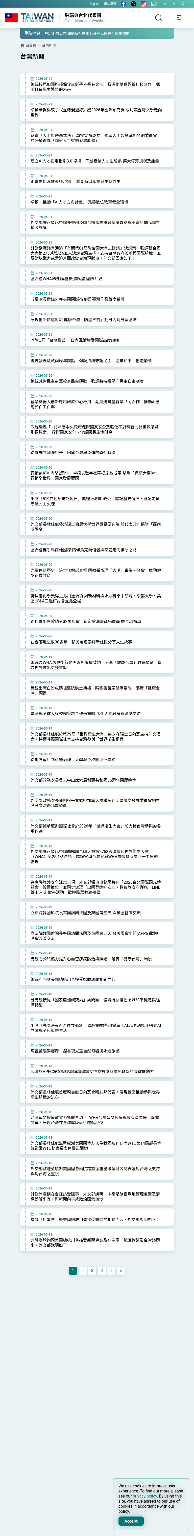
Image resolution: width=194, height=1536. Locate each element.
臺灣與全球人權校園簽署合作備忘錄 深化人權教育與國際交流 (86, 724)
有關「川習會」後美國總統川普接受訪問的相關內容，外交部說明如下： (91, 1238)
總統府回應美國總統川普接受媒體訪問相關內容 (73, 993)
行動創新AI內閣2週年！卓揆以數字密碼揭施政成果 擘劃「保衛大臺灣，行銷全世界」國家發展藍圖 (91, 485)
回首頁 (31, 45)
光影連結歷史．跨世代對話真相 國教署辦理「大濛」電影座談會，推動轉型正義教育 (94, 583)
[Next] (111, 1292)
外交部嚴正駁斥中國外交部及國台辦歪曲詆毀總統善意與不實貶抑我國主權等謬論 (93, 231)
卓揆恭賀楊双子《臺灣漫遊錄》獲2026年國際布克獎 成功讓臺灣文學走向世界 (94, 113)
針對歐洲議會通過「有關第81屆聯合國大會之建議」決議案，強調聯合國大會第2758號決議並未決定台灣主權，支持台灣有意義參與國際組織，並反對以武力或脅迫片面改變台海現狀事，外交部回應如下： (93, 259)
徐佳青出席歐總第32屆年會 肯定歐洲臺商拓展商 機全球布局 (86, 631)
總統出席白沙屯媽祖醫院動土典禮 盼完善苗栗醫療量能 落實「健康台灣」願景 (93, 701)
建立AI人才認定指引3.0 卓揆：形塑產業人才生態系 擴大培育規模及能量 (93, 164)
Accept (131, 1521)
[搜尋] (159, 18)
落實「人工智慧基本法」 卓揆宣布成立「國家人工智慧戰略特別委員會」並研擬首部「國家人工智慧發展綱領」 (92, 139)
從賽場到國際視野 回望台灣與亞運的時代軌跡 (73, 461)
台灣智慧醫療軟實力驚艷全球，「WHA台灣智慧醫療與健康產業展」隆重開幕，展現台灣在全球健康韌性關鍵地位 (93, 1135)
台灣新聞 (49, 45)
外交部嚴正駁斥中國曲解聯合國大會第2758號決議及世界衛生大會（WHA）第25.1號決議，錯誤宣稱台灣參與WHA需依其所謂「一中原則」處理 (92, 869)
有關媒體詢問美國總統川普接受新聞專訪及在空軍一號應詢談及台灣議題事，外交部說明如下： (93, 1264)
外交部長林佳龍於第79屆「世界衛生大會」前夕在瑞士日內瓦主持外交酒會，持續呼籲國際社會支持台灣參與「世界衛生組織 (93, 748)
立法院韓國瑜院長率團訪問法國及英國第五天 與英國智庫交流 (86, 925)
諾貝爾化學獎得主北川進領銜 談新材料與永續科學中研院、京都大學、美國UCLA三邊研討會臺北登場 (94, 609)
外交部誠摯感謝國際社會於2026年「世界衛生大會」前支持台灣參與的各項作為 (94, 841)
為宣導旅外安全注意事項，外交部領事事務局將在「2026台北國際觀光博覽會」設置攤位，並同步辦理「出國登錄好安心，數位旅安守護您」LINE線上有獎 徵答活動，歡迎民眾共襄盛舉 (94, 900)
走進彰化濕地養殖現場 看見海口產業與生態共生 (75, 187)
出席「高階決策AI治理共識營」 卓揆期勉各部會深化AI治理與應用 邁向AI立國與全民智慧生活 (94, 1042)
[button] (28, 33)
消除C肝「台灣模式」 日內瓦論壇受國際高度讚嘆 (75, 348)
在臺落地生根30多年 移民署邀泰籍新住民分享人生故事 (81, 652)
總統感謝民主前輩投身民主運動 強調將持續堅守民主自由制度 (87, 389)
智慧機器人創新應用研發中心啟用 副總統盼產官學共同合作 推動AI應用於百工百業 (93, 412)
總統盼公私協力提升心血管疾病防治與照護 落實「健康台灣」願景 (91, 972)
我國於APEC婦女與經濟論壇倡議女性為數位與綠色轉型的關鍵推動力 (92, 1086)
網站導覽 (110, 4)
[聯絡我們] (154, 4)
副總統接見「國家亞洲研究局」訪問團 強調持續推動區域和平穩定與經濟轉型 (93, 1016)
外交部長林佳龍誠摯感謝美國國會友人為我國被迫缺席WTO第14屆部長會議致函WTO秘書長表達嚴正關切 (94, 1161)
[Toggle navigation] (179, 18)
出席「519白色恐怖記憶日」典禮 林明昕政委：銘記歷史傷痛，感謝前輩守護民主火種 (93, 510)
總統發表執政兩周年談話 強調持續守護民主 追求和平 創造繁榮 (91, 368)
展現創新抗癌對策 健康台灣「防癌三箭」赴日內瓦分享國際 (84, 327)
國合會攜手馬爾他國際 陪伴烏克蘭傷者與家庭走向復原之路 (84, 559)
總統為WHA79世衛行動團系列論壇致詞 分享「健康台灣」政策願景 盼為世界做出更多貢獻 (94, 676)
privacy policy (145, 1496)
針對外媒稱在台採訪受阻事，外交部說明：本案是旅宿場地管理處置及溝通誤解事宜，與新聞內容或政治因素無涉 (93, 1212)
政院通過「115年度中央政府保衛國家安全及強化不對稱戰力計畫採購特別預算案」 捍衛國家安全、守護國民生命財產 (93, 438)
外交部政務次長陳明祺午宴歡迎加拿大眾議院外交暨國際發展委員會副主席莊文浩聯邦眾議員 (93, 815)
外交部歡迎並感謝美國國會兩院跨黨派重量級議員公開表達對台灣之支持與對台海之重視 (93, 1186)
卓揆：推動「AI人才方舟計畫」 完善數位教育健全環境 (79, 208)
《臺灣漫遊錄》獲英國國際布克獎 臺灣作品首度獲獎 (78, 306)
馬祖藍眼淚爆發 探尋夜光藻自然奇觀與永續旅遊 (75, 1065)
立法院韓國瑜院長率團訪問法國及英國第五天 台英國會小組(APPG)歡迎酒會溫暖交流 (94, 949)
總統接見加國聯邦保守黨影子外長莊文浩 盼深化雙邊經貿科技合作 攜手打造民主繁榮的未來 (93, 87)
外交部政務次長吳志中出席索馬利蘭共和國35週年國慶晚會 (83, 792)
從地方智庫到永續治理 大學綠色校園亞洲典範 (73, 771)
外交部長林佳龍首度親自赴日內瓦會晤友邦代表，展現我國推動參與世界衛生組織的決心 (93, 1109)
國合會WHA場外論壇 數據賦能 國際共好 (66, 285)
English (95, 4)
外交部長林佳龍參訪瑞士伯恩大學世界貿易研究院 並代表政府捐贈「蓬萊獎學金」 (94, 536)
